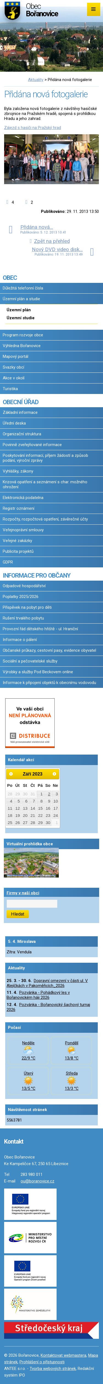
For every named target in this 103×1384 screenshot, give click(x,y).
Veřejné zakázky (17, 540)
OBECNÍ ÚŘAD (20, 402)
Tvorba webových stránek (53, 1368)
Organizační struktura (22, 433)
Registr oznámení (18, 508)
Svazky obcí (13, 367)
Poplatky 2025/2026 (20, 596)
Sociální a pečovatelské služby (30, 661)
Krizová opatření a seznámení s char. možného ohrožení (45, 484)
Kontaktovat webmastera (63, 1355)
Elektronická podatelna (23, 497)
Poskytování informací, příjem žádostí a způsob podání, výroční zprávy (45, 458)
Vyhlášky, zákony (18, 471)
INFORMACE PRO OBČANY (36, 575)
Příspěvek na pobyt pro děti (27, 607)
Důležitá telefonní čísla (23, 288)
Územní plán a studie (21, 298)
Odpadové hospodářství (24, 585)
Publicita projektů (18, 551)
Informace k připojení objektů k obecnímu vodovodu (49, 682)
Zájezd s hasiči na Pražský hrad (32, 127)
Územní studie (21, 317)
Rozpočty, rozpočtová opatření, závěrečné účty (45, 519)
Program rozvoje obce (23, 334)
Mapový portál (15, 356)
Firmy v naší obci (23, 893)
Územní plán (19, 309)
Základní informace (20, 412)
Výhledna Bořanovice (22, 345)
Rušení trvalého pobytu (23, 618)
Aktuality (35, 79)
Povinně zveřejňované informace (32, 444)
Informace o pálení (20, 639)
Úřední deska (14, 423)
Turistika (10, 388)
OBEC (10, 277)
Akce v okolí (13, 377)
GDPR (8, 562)
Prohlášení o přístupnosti (42, 1361)
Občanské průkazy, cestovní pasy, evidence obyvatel (49, 650)
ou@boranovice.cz (37, 1181)
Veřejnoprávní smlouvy (23, 529)
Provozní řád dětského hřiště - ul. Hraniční (40, 628)
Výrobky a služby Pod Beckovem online (38, 671)
